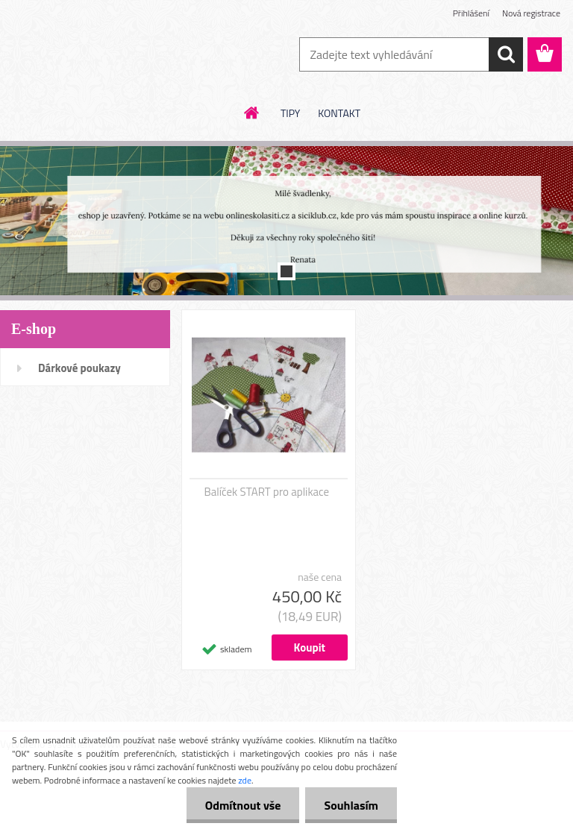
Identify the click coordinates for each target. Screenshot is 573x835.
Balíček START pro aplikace (267, 492)
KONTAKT (339, 113)
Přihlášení (471, 13)
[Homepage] (252, 112)
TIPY (290, 113)
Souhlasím (351, 805)
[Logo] (102, 55)
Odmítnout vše (243, 805)
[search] (506, 54)
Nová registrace (531, 13)
